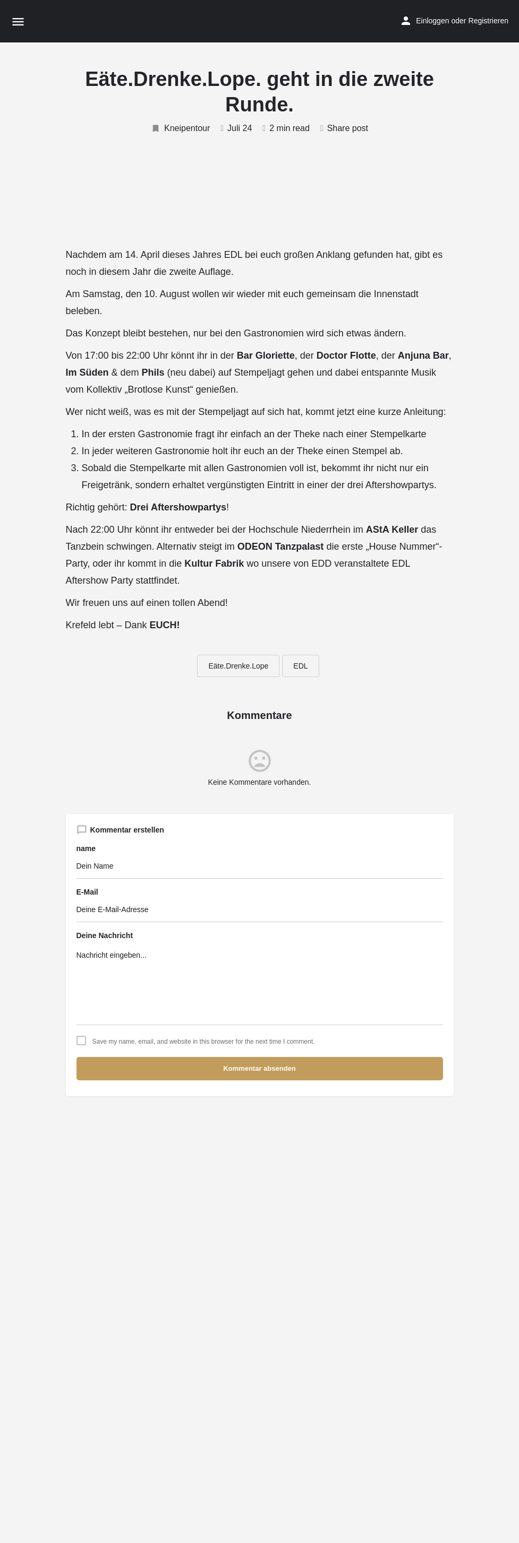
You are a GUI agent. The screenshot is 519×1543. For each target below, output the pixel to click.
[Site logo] (56, 21)
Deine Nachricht (104, 935)
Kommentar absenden (259, 1068)
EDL (300, 666)
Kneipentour (180, 128)
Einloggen (432, 20)
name (86, 848)
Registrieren (488, 20)
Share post (344, 128)
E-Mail (87, 892)
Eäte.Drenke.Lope (238, 666)
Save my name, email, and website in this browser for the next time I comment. (203, 1041)
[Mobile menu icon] (18, 21)
